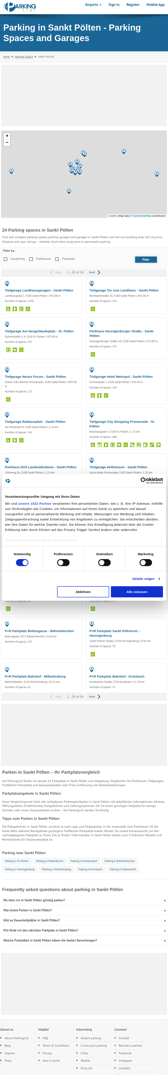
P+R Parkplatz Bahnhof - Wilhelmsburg (35, 676)
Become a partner (130, 1045)
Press (8, 1061)
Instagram (125, 1061)
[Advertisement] (84, 95)
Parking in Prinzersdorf (84, 861)
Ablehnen (83, 592)
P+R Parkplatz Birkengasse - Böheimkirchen (39, 631)
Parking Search (24, 56)
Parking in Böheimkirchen (120, 861)
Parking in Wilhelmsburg (56, 869)
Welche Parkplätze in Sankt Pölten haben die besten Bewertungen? (50, 940)
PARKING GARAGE (66, 283)
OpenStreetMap (142, 215)
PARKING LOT (69, 623)
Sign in (113, 4)
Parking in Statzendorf (123, 869)
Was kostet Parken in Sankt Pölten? (27, 910)
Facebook (125, 1053)
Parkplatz (68, 259)
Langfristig (17, 259)
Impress (10, 1053)
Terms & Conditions (56, 1045)
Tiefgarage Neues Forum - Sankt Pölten (35, 376)
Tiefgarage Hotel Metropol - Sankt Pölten (121, 376)
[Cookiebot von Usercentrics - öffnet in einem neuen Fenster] (144, 480)
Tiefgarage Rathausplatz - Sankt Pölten (35, 421)
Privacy (47, 1053)
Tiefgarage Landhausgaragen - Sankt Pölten (39, 290)
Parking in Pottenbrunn (49, 861)
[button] (69, 191)
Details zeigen (143, 579)
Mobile (85, 1061)
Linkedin (124, 1068)
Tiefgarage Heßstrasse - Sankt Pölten (118, 467)
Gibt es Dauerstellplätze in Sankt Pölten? (31, 920)
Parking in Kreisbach (90, 869)
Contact (124, 1038)
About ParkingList (17, 1038)
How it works (51, 1061)
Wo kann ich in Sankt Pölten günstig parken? (34, 900)
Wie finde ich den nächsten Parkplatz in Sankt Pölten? (40, 930)
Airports (93, 4)
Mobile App (155, 4)
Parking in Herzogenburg (20, 869)
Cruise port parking (94, 1045)
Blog (8, 1045)
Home (6, 56)
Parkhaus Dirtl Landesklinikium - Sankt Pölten (41, 467)
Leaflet (112, 215)
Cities (84, 1053)
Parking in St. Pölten (17, 861)
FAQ (45, 1038)
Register (133, 4)
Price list (86, 1068)
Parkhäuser (43, 259)
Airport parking (91, 1038)
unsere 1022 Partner (35, 503)
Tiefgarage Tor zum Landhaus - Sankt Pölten (124, 290)
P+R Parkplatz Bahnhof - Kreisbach (116, 676)
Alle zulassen (136, 592)
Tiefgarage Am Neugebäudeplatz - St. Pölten (39, 331)
